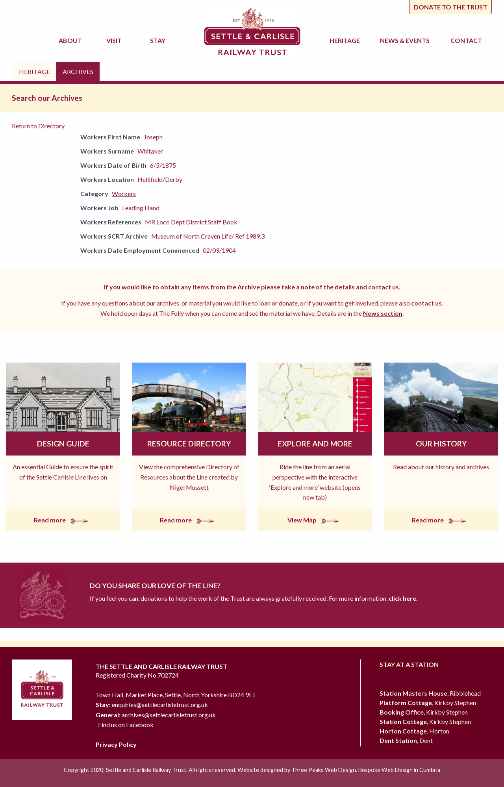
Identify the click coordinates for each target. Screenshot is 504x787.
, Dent (406, 740)
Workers (124, 193)
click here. (402, 598)
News (406, 40)
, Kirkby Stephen (428, 702)
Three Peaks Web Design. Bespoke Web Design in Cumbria (365, 770)
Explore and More (315, 443)
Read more (63, 520)
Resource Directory (189, 443)
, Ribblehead (430, 693)
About (71, 40)
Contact (466, 40)
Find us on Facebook (126, 724)
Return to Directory (38, 126)
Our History (441, 443)
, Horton (414, 731)
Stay (159, 40)
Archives (78, 71)
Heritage (346, 40)
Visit (115, 40)
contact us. (384, 287)
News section (382, 313)
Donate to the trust (450, 7)
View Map (315, 520)
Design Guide (63, 443)
